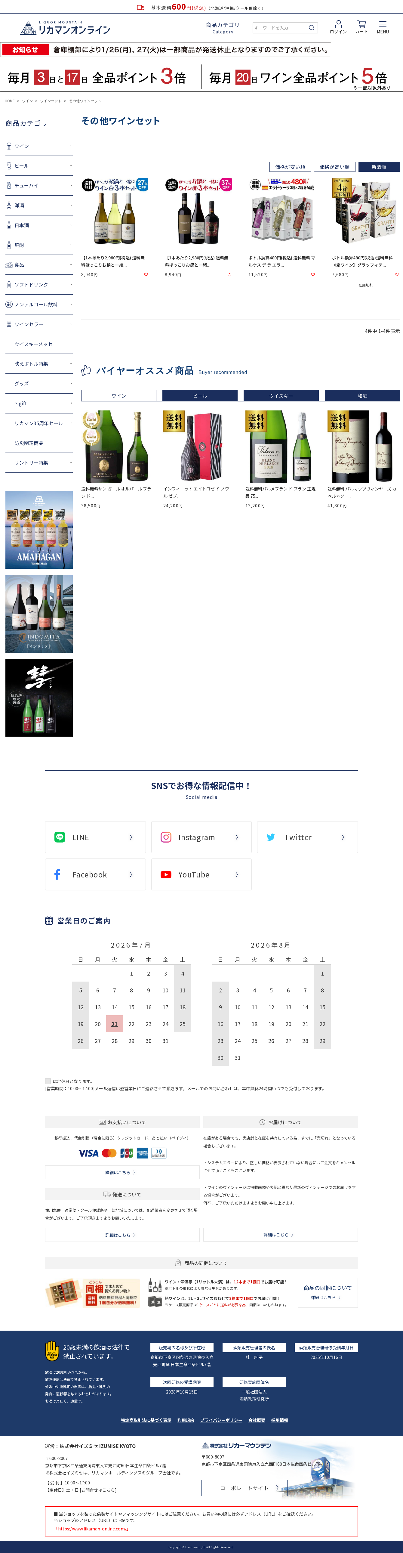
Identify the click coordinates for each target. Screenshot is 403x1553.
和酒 (362, 395)
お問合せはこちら (98, 1490)
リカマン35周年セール (38, 423)
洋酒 (19, 205)
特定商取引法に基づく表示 (146, 1420)
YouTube (194, 874)
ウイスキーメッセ (33, 344)
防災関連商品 (28, 443)
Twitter (298, 837)
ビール (21, 165)
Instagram (197, 837)
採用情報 (279, 1420)
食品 (19, 264)
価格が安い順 (290, 166)
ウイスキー (281, 395)
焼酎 (19, 245)
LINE (81, 837)
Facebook (89, 874)
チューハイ (26, 185)
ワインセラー (28, 324)
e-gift (20, 403)
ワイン (27, 100)
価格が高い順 (335, 166)
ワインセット (51, 100)
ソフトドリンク (31, 284)
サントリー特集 (31, 462)
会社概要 (256, 1420)
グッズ (21, 383)
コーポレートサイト (244, 1488)
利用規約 (185, 1420)
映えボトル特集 (31, 363)
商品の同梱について (328, 1292)
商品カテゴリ (223, 28)
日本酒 (21, 225)
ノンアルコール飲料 (36, 304)
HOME (10, 100)
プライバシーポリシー (221, 1420)
